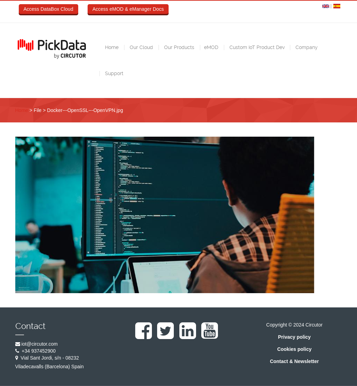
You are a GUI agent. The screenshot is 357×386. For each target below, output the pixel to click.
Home (111, 47)
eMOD (211, 47)
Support (113, 73)
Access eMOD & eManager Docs (128, 9)
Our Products (178, 47)
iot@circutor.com (39, 344)
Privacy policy (294, 337)
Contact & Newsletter (294, 361)
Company (306, 47)
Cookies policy (294, 349)
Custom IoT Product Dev (256, 47)
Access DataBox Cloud (48, 9)
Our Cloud (140, 47)
